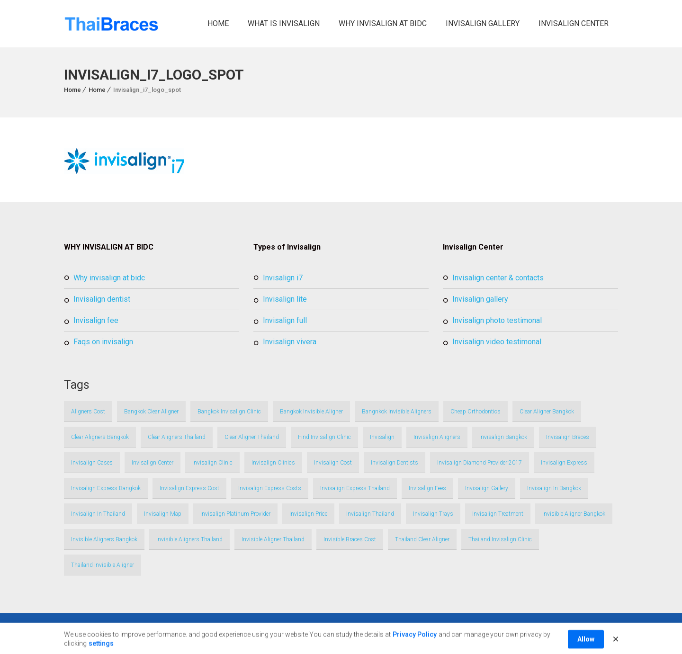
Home (218, 23)
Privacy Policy (415, 641)
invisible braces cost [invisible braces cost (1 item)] (349, 539)
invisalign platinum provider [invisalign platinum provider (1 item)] (235, 514)
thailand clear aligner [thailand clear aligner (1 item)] (422, 539)
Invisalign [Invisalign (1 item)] (382, 437)
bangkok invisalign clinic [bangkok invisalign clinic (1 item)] (229, 411)
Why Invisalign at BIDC (383, 23)
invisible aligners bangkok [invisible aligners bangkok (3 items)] (104, 539)
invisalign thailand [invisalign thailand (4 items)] (370, 514)
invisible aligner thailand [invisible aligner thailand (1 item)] (273, 539)
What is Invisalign (284, 23)
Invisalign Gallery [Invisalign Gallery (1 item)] (486, 488)
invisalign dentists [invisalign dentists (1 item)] (394, 462)
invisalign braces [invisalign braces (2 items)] (567, 437)
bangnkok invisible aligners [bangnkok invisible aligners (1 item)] (396, 411)
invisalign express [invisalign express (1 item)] (564, 462)
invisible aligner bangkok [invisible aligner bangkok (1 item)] (573, 514)
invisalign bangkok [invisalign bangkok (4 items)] (503, 437)
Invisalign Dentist (101, 299)
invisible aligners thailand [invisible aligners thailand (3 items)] (189, 539)
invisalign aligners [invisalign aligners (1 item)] (436, 437)
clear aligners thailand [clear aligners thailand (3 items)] (177, 437)
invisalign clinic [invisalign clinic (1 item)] (212, 462)
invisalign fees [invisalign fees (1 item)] (427, 488)
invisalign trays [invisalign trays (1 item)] (433, 514)
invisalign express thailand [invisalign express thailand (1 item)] (355, 488)
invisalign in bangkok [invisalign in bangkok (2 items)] (554, 488)
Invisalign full (285, 320)
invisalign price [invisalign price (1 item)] (308, 514)
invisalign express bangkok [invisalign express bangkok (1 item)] (106, 488)
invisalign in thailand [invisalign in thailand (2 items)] (98, 514)
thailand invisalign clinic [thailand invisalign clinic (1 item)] (500, 539)
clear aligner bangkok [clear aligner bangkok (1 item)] (547, 411)
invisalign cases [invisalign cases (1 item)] (92, 462)
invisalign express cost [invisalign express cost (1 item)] (189, 488)
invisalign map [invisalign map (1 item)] (162, 514)
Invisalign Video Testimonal (496, 341)
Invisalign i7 (283, 277)
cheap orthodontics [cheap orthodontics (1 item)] (475, 411)
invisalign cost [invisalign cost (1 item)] (333, 462)
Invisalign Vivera (289, 341)
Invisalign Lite (285, 299)
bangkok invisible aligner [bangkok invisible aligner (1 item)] (311, 411)
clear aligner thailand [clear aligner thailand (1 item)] (251, 437)
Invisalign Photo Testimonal (497, 320)
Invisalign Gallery (483, 23)
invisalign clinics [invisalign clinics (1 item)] (273, 462)
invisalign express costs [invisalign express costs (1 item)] (269, 488)
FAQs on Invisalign (103, 341)
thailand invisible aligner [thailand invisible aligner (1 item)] (102, 565)
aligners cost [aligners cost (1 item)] (88, 411)
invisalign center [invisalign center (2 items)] (152, 462)
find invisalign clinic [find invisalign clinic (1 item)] (324, 437)
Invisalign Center (573, 23)
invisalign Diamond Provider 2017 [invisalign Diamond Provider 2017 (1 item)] (479, 462)
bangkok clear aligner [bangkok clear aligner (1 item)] (151, 411)
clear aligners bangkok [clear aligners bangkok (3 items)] (100, 437)
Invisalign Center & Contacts (498, 277)
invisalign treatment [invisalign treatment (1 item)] (497, 514)
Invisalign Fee (95, 320)
